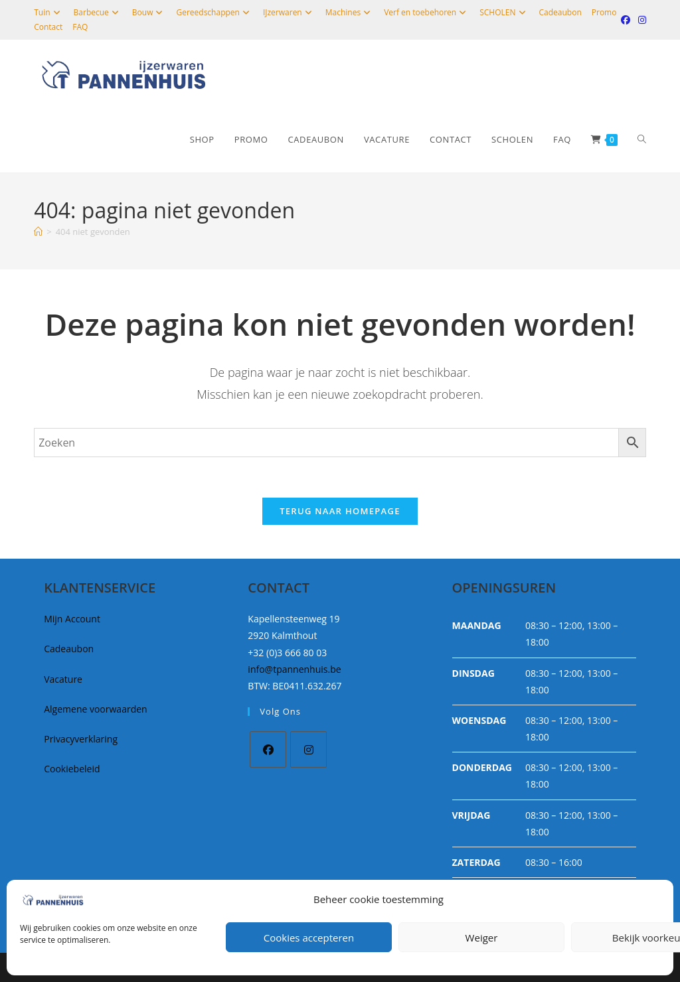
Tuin (48, 12)
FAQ (80, 27)
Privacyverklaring (81, 739)
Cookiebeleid (72, 768)
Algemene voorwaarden (95, 709)
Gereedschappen (214, 12)
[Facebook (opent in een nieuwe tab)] (625, 20)
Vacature (63, 679)
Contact (48, 27)
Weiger (482, 937)
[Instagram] (308, 749)
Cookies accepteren (309, 937)
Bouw (149, 12)
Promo (604, 12)
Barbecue (98, 12)
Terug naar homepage (340, 511)
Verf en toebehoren (426, 12)
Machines (349, 12)
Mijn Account (72, 618)
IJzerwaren (289, 12)
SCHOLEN (504, 12)
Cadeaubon (560, 12)
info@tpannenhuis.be (294, 669)
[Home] (38, 232)
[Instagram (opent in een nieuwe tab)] (640, 20)
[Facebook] (268, 749)
